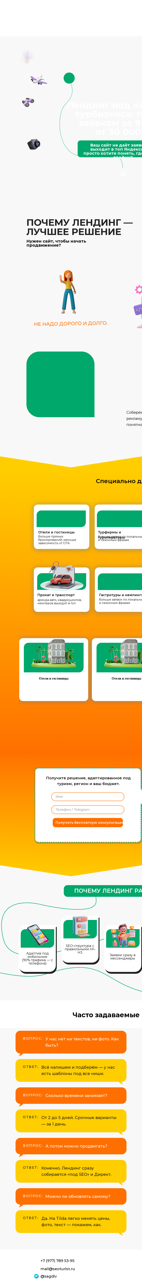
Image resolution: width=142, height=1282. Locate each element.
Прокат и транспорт (56, 595)
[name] (88, 796)
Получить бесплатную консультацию (89, 823)
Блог (71, 29)
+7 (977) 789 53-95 (57, 1261)
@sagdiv (48, 1276)
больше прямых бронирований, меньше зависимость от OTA (57, 540)
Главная (71, 7)
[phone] (88, 809)
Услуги (70, 14)
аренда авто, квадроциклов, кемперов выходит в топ (60, 601)
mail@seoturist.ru (57, 1269)
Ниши (70, 21)
